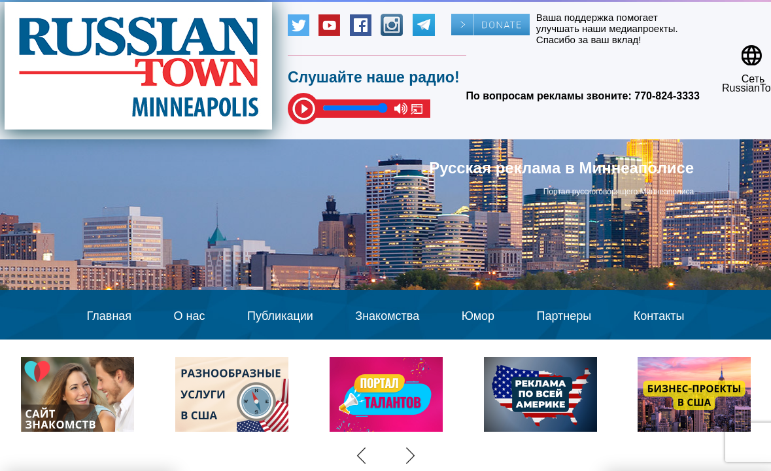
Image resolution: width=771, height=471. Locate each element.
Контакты (659, 316)
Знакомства (387, 316)
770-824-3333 (667, 95)
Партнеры (564, 316)
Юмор (478, 316)
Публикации (280, 316)
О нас (189, 316)
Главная (109, 316)
